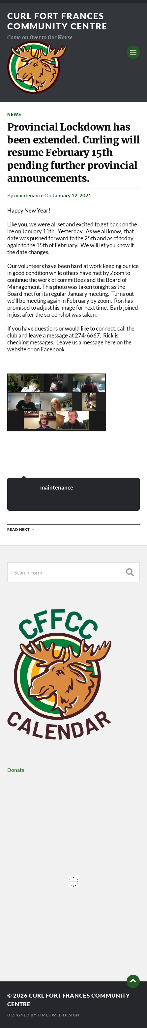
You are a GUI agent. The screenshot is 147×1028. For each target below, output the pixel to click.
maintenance (29, 195)
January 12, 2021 (71, 195)
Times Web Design (58, 1014)
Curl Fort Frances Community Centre (57, 21)
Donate (15, 770)
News (14, 114)
